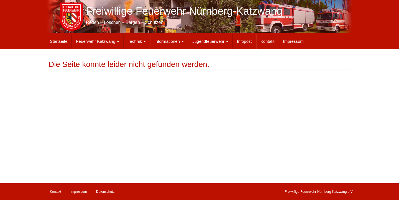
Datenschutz (105, 192)
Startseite (58, 41)
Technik (137, 41)
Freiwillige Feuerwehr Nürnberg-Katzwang (184, 11)
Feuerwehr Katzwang (97, 41)
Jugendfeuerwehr (210, 41)
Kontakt (267, 41)
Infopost (244, 41)
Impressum (293, 41)
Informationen (169, 41)
